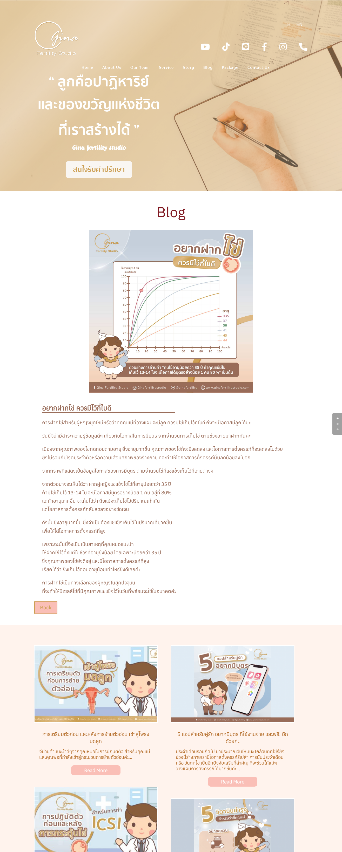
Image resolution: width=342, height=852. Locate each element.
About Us (111, 68)
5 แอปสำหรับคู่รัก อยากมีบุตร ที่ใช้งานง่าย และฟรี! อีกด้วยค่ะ (232, 738)
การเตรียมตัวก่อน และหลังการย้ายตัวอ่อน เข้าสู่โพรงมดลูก (95, 738)
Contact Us (258, 68)
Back (46, 607)
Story (188, 68)
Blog (208, 68)
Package (230, 68)
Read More (96, 770)
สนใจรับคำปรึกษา (99, 169)
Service (166, 68)
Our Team (140, 68)
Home (87, 68)
